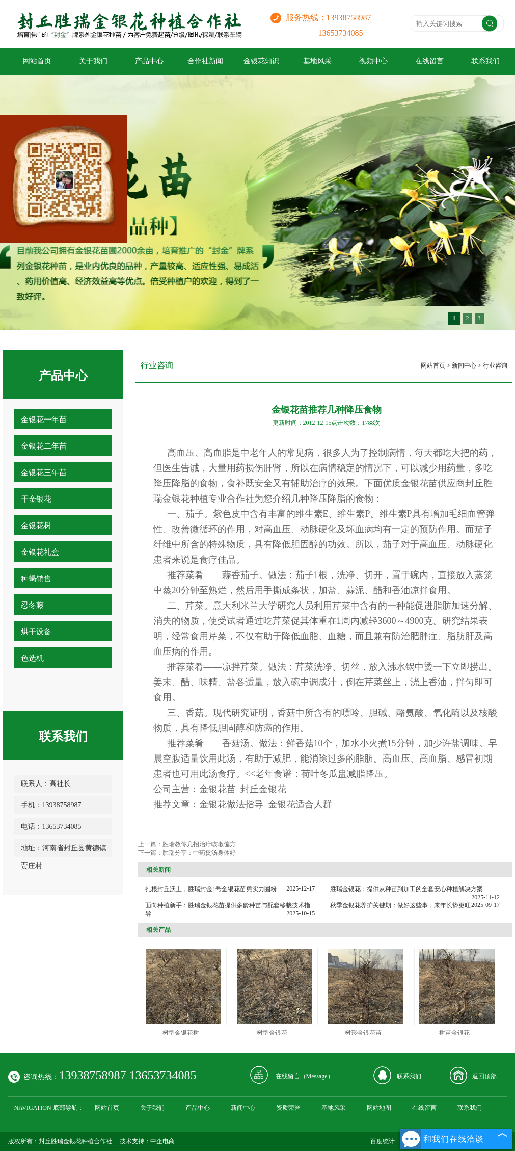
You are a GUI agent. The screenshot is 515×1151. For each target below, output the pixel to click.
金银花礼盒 (40, 552)
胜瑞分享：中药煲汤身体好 (199, 852)
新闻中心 (464, 365)
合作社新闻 (205, 61)
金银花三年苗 (44, 472)
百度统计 (382, 1141)
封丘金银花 (263, 789)
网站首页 (37, 61)
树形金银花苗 (363, 1032)
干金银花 (36, 499)
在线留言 (429, 61)
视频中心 (373, 61)
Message (317, 1076)
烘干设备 (36, 631)
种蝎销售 (36, 578)
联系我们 (409, 1076)
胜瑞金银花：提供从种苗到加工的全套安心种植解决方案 (406, 889)
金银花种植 (185, 498)
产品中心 (149, 61)
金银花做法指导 (231, 804)
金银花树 (36, 525)
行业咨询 (495, 365)
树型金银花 (272, 1032)
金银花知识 (261, 61)
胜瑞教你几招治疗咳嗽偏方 (199, 844)
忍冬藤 (32, 605)
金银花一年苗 (44, 419)
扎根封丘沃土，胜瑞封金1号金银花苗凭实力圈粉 (211, 889)
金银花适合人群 (300, 804)
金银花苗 (419, 483)
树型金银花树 (180, 1032)
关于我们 (93, 61)
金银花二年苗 (44, 446)
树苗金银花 (454, 1032)
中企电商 (162, 1141)
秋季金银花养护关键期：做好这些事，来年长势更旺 (400, 905)
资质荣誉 (288, 1107)
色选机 (32, 658)
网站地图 (379, 1107)
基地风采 (317, 61)
